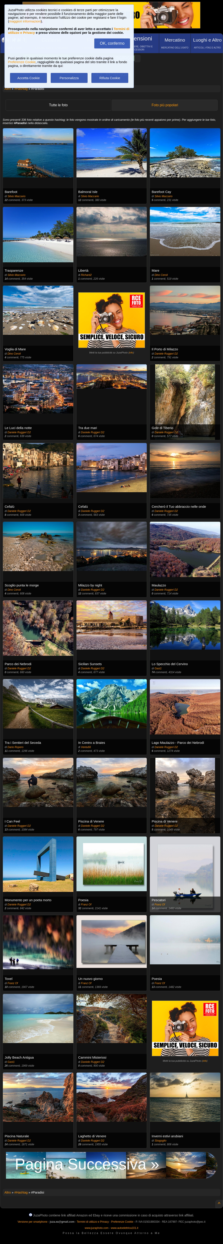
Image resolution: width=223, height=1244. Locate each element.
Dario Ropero (15, 747)
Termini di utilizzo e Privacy (93, 1221)
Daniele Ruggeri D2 (166, 353)
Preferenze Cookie (22, 62)
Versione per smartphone (32, 1221)
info (131, 352)
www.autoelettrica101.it (124, 1228)
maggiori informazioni (25, 21)
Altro (7, 88)
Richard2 (86, 275)
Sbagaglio (160, 1140)
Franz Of (86, 904)
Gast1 (158, 668)
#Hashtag (21, 88)
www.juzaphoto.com (96, 1228)
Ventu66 (86, 747)
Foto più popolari (165, 105)
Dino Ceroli (161, 275)
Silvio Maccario (17, 196)
